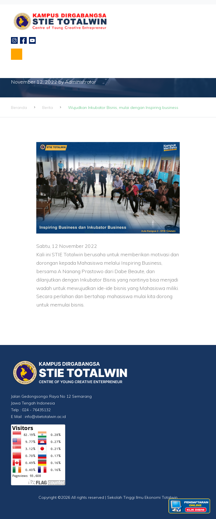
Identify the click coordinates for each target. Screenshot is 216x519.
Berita (47, 107)
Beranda (19, 107)
